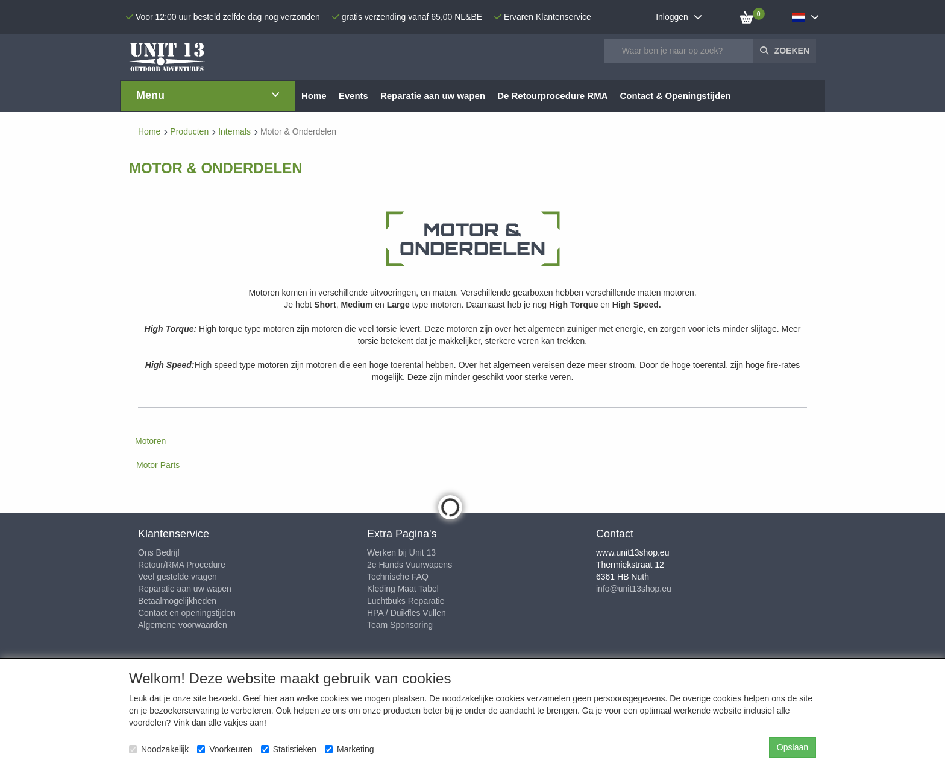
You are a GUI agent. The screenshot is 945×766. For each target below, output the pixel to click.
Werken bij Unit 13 (401, 552)
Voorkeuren (225, 749)
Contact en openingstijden (187, 613)
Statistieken (288, 749)
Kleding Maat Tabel (403, 588)
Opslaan (792, 747)
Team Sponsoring (400, 625)
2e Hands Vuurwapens (409, 564)
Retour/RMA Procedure (181, 564)
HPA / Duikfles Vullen (406, 613)
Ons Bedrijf (159, 552)
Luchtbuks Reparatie (405, 601)
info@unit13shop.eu (633, 588)
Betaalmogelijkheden (177, 601)
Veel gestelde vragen (177, 576)
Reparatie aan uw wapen (184, 588)
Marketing (349, 749)
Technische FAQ (398, 576)
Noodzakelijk (159, 749)
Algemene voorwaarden (182, 625)
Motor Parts (158, 465)
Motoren (150, 441)
